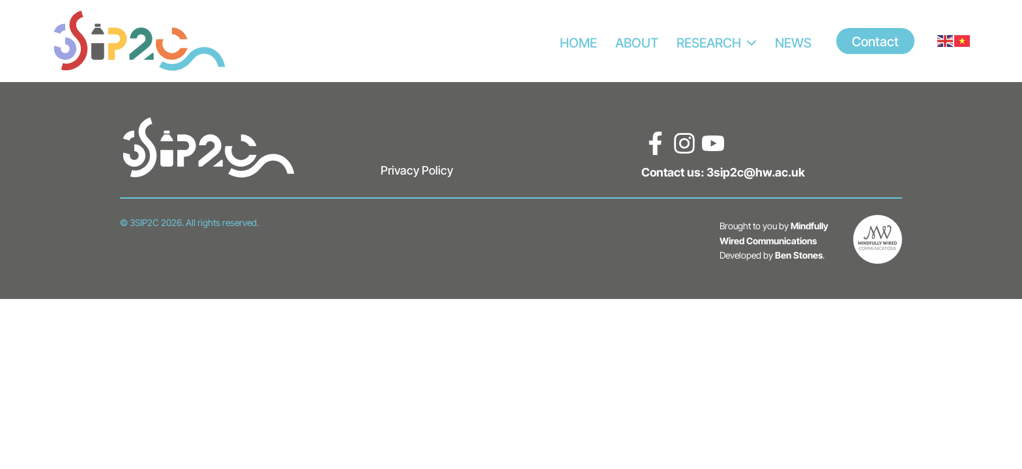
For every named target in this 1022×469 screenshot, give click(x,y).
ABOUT (636, 42)
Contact (875, 41)
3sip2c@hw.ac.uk (756, 171)
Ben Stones (799, 255)
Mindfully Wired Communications (774, 233)
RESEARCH (709, 42)
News (793, 42)
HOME (578, 42)
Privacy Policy (417, 170)
